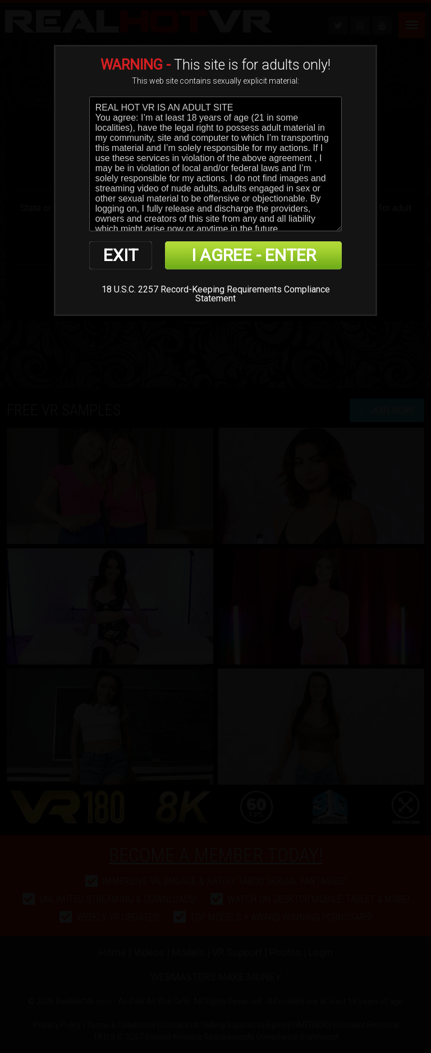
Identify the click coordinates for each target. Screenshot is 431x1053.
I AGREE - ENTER (253, 255)
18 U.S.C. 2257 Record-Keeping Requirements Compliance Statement (216, 294)
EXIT (120, 255)
